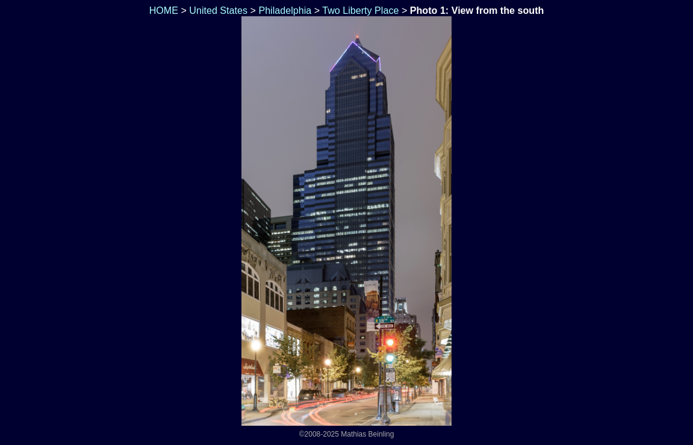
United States (218, 10)
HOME (162, 10)
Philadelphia (284, 10)
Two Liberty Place (360, 10)
